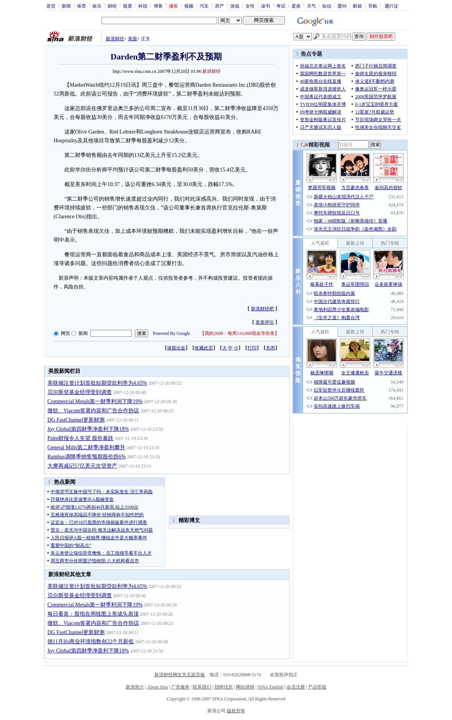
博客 (158, 5)
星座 (296, 5)
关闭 (270, 348)
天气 (311, 5)
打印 (252, 348)
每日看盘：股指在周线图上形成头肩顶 (93, 614)
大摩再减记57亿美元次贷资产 (82, 466)
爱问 (342, 5)
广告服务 (180, 687)
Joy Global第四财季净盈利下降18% (88, 429)
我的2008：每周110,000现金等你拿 (240, 333)
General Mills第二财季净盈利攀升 (86, 447)
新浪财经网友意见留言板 (179, 674)
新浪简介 (135, 687)
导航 (372, 5)
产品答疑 (317, 687)
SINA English (270, 687)
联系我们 (202, 687)
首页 (51, 5)
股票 (127, 5)
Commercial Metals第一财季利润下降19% (94, 401)
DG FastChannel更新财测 (76, 420)
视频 (188, 5)
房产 (219, 5)
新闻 (66, 5)
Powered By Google (171, 333)
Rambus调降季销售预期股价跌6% (86, 457)
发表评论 (264, 322)
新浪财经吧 (262, 308)
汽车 (204, 5)
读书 (265, 5)
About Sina (157, 687)
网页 (65, 333)
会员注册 (296, 687)
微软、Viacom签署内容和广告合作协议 (93, 411)
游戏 (234, 5)
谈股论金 (176, 348)
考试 (280, 5)
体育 (81, 5)
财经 (112, 5)
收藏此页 (204, 348)
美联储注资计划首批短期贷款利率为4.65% (97, 383)
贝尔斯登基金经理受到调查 (79, 392)
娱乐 (97, 5)
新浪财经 (115, 38)
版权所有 (236, 710)
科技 (142, 5)
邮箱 (357, 5)
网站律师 (245, 687)
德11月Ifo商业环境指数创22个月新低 (90, 641)
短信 (326, 5)
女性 (250, 5)
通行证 (391, 5)
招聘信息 (224, 687)
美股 (132, 38)
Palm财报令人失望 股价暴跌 (80, 438)
